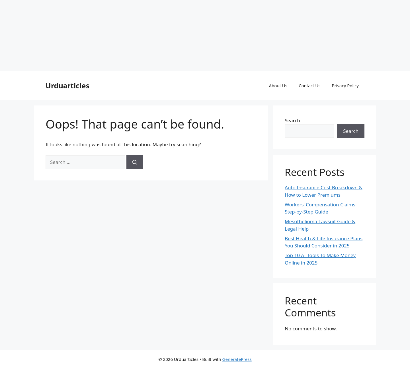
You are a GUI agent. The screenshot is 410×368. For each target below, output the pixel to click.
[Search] (134, 162)
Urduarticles (67, 85)
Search (292, 120)
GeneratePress (237, 359)
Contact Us (309, 85)
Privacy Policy (345, 85)
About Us (278, 85)
